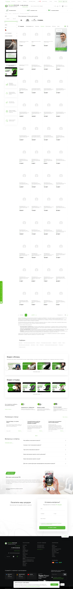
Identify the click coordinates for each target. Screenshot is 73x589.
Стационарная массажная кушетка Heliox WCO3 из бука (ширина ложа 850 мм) (36, 89)
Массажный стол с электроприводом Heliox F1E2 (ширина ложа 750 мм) (61, 183)
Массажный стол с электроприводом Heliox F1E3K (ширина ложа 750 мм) (61, 207)
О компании (13, 1)
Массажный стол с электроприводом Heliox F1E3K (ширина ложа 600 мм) (49, 231)
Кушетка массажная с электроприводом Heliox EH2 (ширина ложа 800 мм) (48, 89)
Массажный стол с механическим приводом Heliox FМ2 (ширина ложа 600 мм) (48, 160)
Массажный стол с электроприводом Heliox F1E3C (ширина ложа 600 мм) (23, 89)
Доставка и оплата (32, 1)
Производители (25, 550)
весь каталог (39, 549)
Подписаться (32, 575)
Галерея (24, 555)
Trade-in (53, 555)
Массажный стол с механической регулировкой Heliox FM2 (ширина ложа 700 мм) (24, 278)
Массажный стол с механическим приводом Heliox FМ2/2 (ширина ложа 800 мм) (36, 301)
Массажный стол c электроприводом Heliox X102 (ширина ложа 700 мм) (36, 183)
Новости (24, 547)
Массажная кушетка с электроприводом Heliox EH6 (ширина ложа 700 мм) (48, 113)
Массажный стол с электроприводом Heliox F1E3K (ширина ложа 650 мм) (36, 231)
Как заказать (54, 551)
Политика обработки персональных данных (29, 558)
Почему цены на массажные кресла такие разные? (54, 422)
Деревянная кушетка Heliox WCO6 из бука (48, 41)
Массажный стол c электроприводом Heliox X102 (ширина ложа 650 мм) (48, 183)
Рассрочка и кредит (55, 552)
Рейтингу (54, 26)
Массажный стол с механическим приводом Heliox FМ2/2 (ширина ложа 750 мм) (48, 301)
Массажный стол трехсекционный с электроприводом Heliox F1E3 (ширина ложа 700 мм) (24, 254)
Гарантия (53, 547)
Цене (58, 26)
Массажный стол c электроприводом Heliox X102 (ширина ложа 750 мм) (24, 183)
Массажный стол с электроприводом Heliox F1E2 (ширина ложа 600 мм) (49, 207)
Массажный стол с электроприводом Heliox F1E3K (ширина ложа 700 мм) (24, 231)
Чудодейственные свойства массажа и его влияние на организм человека (33, 422)
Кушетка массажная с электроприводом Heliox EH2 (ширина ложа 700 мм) (24, 113)
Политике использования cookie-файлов (33, 586)
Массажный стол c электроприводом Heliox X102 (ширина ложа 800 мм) (61, 160)
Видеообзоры (44, 1)
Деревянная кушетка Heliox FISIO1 (36, 41)
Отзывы (55, 1)
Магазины (24, 1)
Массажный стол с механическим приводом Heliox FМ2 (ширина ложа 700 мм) (23, 160)
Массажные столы (40, 546)
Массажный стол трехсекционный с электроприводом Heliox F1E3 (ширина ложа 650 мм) (36, 254)
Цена (6, 16)
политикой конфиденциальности (51, 523)
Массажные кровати (40, 547)
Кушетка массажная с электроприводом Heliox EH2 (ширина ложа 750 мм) (61, 89)
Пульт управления (8, 33)
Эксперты (24, 565)
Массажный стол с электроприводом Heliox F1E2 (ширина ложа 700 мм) (24, 207)
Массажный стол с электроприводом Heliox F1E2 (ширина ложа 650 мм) (36, 207)
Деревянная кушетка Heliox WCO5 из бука (23, 65)
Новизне (42, 26)
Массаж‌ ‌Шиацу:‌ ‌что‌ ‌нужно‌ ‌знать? (12, 422)
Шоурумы (53, 556)
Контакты (24, 556)
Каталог (19, 1)
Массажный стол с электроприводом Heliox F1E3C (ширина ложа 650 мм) (60, 66)
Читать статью (8, 409)
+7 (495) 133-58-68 (24, 5)
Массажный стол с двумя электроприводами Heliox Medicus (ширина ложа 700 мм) (60, 278)
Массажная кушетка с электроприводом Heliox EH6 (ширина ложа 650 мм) (61, 113)
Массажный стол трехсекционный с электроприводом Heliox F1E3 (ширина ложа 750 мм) (61, 231)
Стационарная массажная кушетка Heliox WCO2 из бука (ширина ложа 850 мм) (36, 136)
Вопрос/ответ (25, 551)
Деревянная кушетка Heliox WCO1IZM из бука (23, 41)
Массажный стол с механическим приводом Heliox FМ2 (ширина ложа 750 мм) (60, 136)
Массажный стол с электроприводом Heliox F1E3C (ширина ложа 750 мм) (36, 66)
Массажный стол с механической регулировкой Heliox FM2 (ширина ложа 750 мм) (61, 254)
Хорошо (54, 584)
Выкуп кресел (54, 546)
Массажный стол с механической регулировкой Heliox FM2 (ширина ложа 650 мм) (36, 278)
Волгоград (8, 1)
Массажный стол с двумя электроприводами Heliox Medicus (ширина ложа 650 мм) (24, 301)
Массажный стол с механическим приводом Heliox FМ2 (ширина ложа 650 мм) (36, 160)
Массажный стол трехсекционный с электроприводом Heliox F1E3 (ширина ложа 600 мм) (49, 254)
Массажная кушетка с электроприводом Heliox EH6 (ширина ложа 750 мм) (36, 113)
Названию (37, 26)
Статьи (51, 1)
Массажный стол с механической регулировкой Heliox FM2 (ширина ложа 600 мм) (48, 278)
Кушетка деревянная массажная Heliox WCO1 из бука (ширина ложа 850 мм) (48, 136)
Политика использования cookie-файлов (28, 561)
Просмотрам (48, 26)
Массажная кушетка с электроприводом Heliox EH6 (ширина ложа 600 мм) (24, 136)
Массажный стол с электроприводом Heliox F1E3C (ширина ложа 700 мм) (49, 66)
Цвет (6, 27)
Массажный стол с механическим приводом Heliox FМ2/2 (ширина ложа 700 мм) (60, 301)
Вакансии (24, 564)
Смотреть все (36, 371)
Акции (39, 1)
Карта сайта (25, 563)
